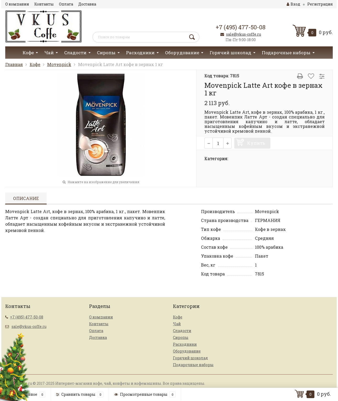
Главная (14, 64)
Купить (256, 143)
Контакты (44, 4)
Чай (49, 53)
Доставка (87, 4)
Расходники (140, 53)
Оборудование (182, 53)
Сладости (75, 53)
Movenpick (59, 64)
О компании (17, 4)
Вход (293, 4)
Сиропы (106, 53)
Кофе (28, 53)
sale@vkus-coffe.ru (243, 34)
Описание (26, 198)
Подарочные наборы (286, 53)
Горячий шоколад (230, 53)
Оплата (66, 4)
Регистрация (320, 4)
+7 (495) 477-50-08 (240, 27)
